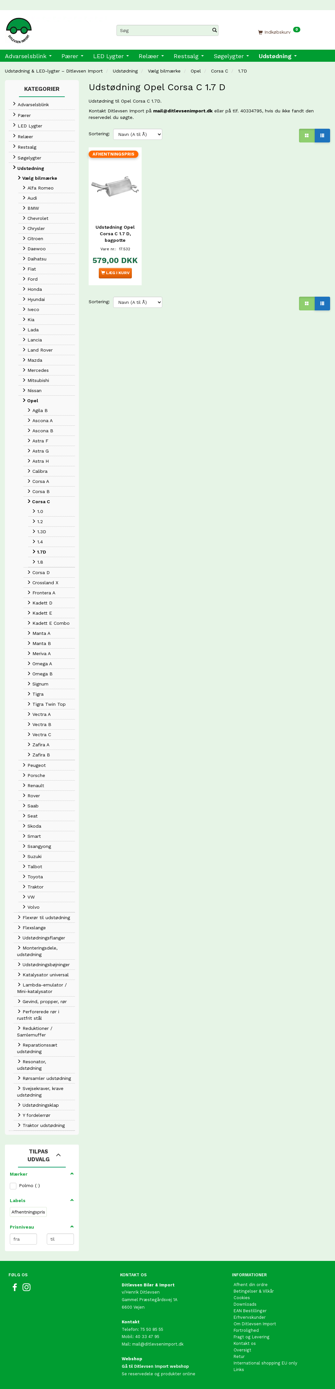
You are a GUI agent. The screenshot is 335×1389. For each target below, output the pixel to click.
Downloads (245, 1304)
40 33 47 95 (147, 1336)
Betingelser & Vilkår (254, 1291)
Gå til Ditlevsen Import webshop (155, 1366)
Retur (239, 1356)
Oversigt (242, 1350)
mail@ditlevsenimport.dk (183, 110)
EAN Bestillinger (250, 1310)
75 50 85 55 (151, 1329)
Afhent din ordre (251, 1284)
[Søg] (214, 30)
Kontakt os (245, 1343)
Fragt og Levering (252, 1336)
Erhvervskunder (250, 1317)
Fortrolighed (246, 1330)
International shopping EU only (265, 1363)
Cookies (242, 1297)
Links (239, 1369)
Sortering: (99, 133)
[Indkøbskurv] (279, 32)
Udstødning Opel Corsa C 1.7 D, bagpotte (115, 232)
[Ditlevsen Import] (56, 28)
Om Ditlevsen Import (255, 1323)
